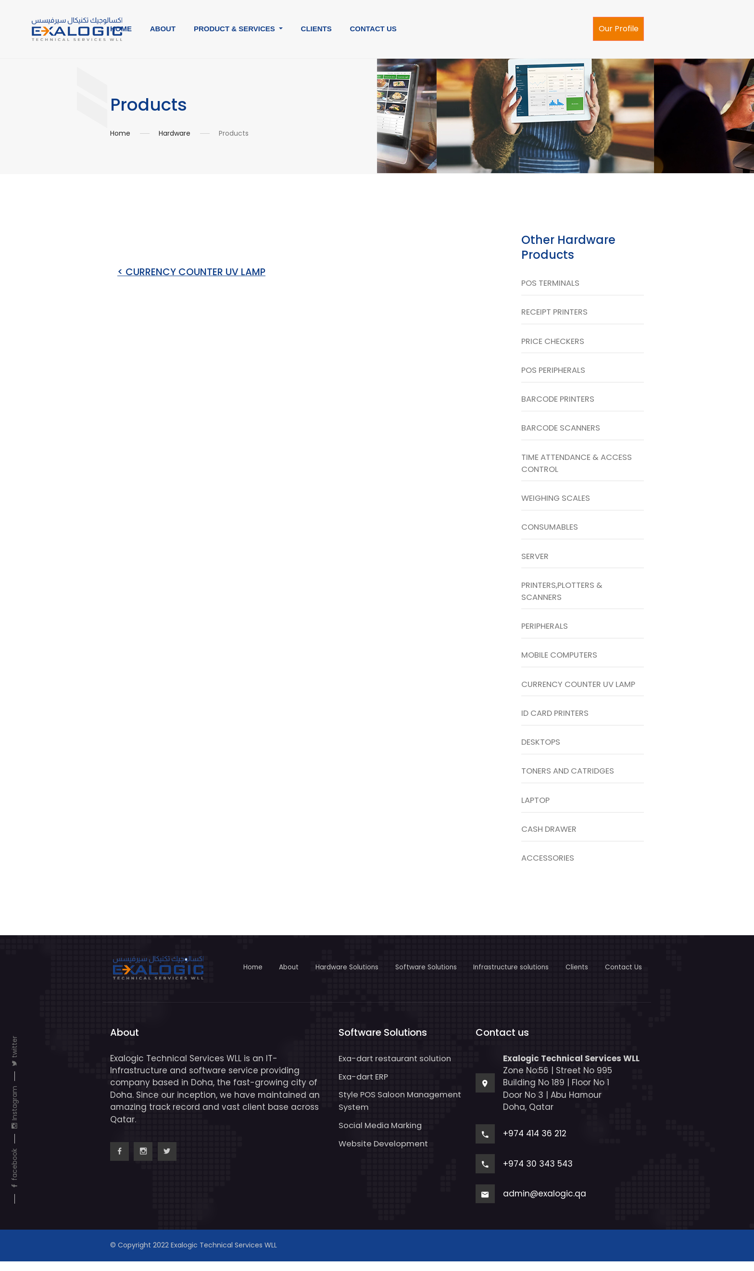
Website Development (384, 1152)
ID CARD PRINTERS (556, 720)
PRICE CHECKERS (553, 342)
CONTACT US (373, 29)
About (274, 977)
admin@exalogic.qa (544, 1203)
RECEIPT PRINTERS (555, 312)
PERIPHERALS (545, 632)
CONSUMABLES (550, 531)
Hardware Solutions (334, 977)
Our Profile (619, 28)
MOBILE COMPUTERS (560, 661)
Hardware (174, 133)
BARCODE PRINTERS (559, 401)
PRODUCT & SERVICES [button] (235, 29)
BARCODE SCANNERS (562, 430)
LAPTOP (536, 809)
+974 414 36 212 (534, 1143)
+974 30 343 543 (538, 1173)
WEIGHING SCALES (556, 502)
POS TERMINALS (551, 283)
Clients (575, 977)
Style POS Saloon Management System (383, 1110)
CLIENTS (316, 29)
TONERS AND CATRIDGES (569, 779)
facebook (14, 1168)
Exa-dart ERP (364, 1086)
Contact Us (625, 977)
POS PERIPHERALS (554, 372)
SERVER (535, 561)
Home (120, 133)
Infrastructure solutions (506, 977)
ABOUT (163, 29)
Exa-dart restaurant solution (397, 1068)
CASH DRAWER (549, 838)
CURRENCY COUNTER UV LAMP (580, 691)
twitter (14, 1051)
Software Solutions (416, 977)
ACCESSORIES (548, 868)
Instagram (14, 1107)
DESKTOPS (541, 750)
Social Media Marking (382, 1134)
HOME (121, 29)
